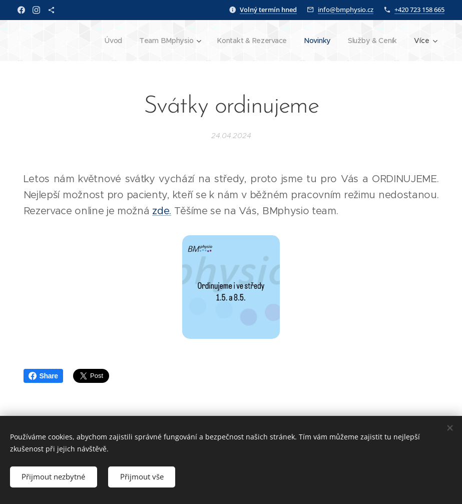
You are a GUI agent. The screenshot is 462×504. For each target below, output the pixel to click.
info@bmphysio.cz (345, 9)
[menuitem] (111, 40)
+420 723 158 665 (419, 9)
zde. (161, 211)
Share (43, 376)
